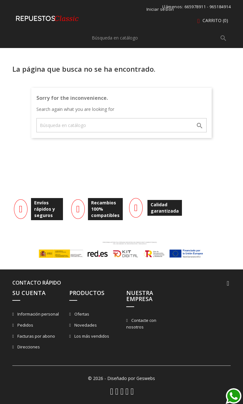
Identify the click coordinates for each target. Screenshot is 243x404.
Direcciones (28, 347)
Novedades (85, 325)
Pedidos (24, 325)
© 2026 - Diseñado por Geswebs (121, 378)
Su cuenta (29, 293)
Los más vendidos (91, 336)
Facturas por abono (35, 336)
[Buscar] (159, 38)
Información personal (37, 314)
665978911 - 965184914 (207, 6)
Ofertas (81, 314)
